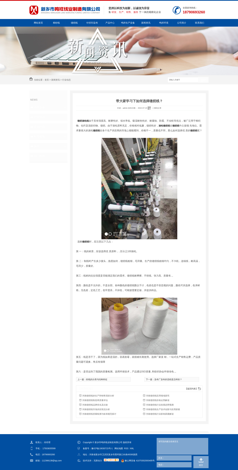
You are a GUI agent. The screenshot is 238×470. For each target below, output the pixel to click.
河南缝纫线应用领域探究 (157, 395)
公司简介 (181, 22)
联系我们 (199, 22)
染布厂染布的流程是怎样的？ (168, 379)
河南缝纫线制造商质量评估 (95, 400)
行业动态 (66, 80)
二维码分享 (156, 108)
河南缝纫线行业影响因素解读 (160, 414)
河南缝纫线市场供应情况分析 (96, 409)
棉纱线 (56, 22)
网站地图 (118, 448)
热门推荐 (39, 155)
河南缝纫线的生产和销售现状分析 (98, 395)
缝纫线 (74, 22)
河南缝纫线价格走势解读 (157, 400)
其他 (36, 146)
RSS (126, 448)
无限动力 (97, 460)
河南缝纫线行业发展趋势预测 (160, 405)
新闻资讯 (145, 22)
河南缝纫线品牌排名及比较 (95, 405)
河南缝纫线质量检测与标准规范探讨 (99, 414)
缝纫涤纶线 (83, 120)
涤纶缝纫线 (164, 125)
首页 (47, 80)
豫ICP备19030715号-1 (102, 448)
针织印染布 (92, 22)
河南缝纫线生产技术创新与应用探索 (163, 409)
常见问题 (39, 126)
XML (132, 448)
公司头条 (39, 107)
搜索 (203, 80)
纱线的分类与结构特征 (96, 379)
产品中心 (110, 22)
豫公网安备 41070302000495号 (137, 460)
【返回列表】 (191, 388)
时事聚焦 (39, 136)
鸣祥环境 (163, 22)
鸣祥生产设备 (128, 22)
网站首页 (38, 22)
